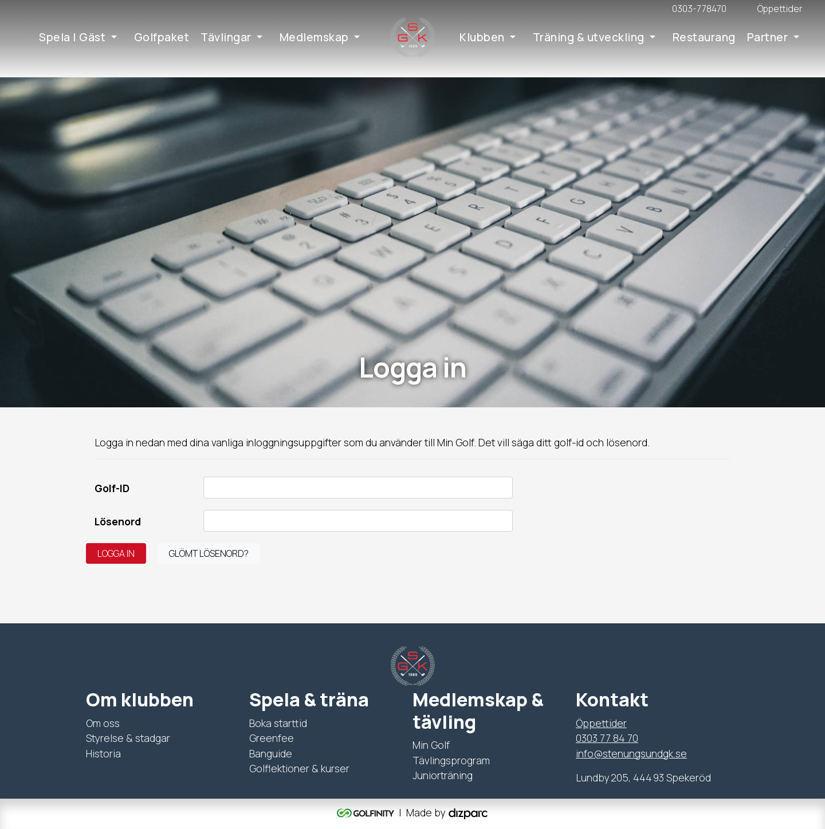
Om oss (103, 723)
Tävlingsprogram (451, 760)
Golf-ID (112, 488)
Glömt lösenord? (209, 553)
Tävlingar (226, 37)
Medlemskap (314, 37)
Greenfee (271, 738)
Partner (767, 37)
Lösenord (118, 521)
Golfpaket (162, 37)
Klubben (482, 37)
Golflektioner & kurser (299, 768)
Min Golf (431, 745)
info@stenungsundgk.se (631, 753)
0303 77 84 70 (607, 738)
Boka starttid (278, 723)
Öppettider (601, 723)
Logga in (116, 553)
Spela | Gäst (72, 37)
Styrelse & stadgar (128, 738)
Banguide (270, 753)
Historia (103, 753)
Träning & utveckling (589, 37)
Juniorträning (442, 775)
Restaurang (704, 37)
